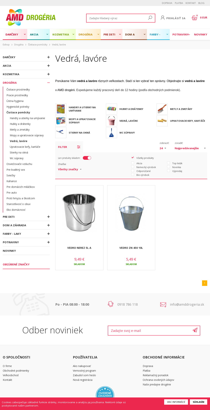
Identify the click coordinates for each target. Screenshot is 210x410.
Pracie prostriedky (17, 95)
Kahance (11, 181)
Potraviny (180, 34)
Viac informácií (176, 402)
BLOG (201, 3)
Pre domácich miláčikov (20, 187)
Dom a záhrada (131, 36)
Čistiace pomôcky (37, 44)
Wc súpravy (16, 158)
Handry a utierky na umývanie (27, 118)
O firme (7, 366)
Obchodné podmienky (16, 370)
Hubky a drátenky (20, 124)
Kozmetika (60, 34)
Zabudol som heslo (84, 375)
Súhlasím (198, 402)
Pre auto (11, 192)
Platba (179, 3)
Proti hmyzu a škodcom (20, 198)
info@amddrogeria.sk (187, 304)
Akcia (34, 34)
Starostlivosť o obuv (18, 204)
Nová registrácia (82, 380)
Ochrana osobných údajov (158, 380)
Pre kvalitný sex (15, 169)
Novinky (200, 34)
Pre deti (109, 34)
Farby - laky (155, 36)
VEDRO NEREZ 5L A (79, 248)
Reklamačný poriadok (155, 375)
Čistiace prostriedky (18, 89)
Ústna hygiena (14, 101)
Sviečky (10, 175)
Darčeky (12, 34)
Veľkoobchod (10, 375)
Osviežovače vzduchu (19, 164)
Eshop (6, 44)
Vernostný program (84, 370)
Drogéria (85, 34)
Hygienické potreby (17, 106)
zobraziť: (164, 143)
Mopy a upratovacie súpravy (27, 135)
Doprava (167, 3)
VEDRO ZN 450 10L (131, 248)
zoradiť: (179, 143)
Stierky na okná (19, 152)
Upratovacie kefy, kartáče (25, 146)
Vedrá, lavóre (59, 44)
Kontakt (191, 3)
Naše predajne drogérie (157, 384)
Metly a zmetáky (20, 129)
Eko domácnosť (15, 209)
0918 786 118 (127, 304)
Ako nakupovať (82, 366)
